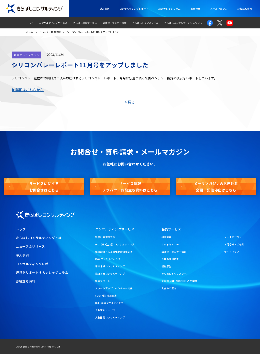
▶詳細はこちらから (28, 89)
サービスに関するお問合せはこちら (44, 186)
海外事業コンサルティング (110, 273)
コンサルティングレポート (134, 8)
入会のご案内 (169, 288)
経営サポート (102, 281)
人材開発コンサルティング (110, 317)
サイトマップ (231, 251)
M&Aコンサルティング (108, 259)
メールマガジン (218, 8)
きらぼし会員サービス (85, 22)
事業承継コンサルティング (110, 266)
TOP (30, 22)
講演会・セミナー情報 (114, 22)
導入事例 (104, 8)
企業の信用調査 (170, 259)
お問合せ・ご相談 (234, 244)
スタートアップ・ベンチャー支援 (114, 288)
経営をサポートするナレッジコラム (42, 272)
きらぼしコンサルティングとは (39, 237)
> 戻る (130, 101)
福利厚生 (167, 266)
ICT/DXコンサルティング (109, 302)
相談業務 (167, 237)
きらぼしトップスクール (145, 22)
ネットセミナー (170, 244)
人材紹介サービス (105, 310)
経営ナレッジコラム (169, 8)
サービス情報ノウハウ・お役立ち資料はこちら (130, 186)
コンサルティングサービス (53, 22)
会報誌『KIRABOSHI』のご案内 (179, 281)
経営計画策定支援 (105, 237)
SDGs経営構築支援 (106, 295)
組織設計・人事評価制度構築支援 (114, 251)
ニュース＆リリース (30, 246)
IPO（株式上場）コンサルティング (114, 244)
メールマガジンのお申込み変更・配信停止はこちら (216, 186)
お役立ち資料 (244, 8)
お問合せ (195, 8)
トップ (21, 229)
